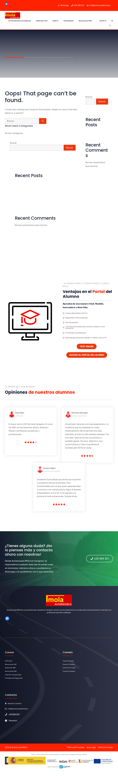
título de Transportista (13, 675)
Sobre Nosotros (41, 21)
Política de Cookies (105, 747)
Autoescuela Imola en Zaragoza (19, 21)
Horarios (13, 720)
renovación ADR (11, 671)
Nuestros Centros (14, 703)
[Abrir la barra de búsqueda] (110, 25)
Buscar (13, 143)
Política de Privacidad (75, 747)
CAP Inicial (8, 661)
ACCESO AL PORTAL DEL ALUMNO (86, 355)
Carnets (55, 21)
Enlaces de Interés (88, 21)
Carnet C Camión (69, 664)
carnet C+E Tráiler (69, 668)
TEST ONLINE (87, 346)
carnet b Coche (68, 661)
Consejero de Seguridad (13, 678)
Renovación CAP (10, 664)
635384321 (14, 714)
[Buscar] (42, 121)
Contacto (102, 21)
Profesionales (68, 21)
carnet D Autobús (69, 671)
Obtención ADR (10, 668)
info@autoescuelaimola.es (18, 709)
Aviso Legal (91, 747)
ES (112, 21)
